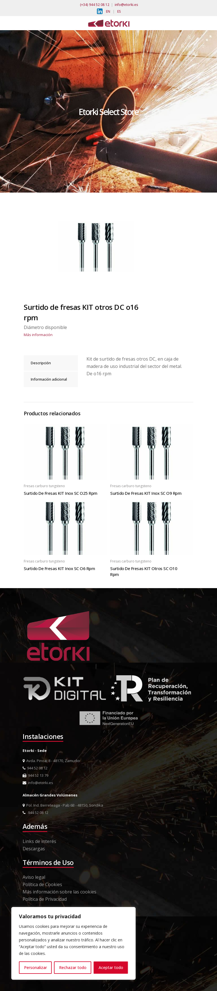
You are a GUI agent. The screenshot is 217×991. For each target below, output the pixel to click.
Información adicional (49, 379)
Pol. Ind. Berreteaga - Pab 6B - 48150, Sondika (63, 805)
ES (119, 11)
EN (108, 11)
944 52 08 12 (35, 768)
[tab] (51, 363)
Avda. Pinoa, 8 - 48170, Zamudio (51, 760)
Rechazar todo (72, 967)
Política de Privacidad (45, 899)
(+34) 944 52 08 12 (94, 4)
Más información (38, 334)
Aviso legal (34, 877)
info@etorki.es (126, 4)
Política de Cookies (42, 884)
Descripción (41, 362)
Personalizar (35, 967)
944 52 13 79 (35, 775)
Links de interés (39, 841)
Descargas (34, 849)
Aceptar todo (111, 967)
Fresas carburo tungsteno (44, 486)
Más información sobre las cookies (59, 892)
